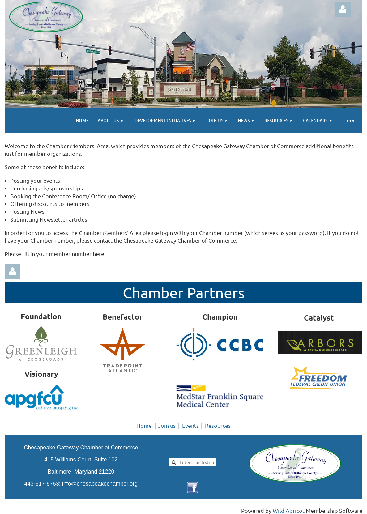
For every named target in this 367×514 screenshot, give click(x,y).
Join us (167, 425)
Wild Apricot (289, 510)
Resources (218, 425)
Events (190, 425)
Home (144, 425)
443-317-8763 (41, 484)
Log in (343, 9)
